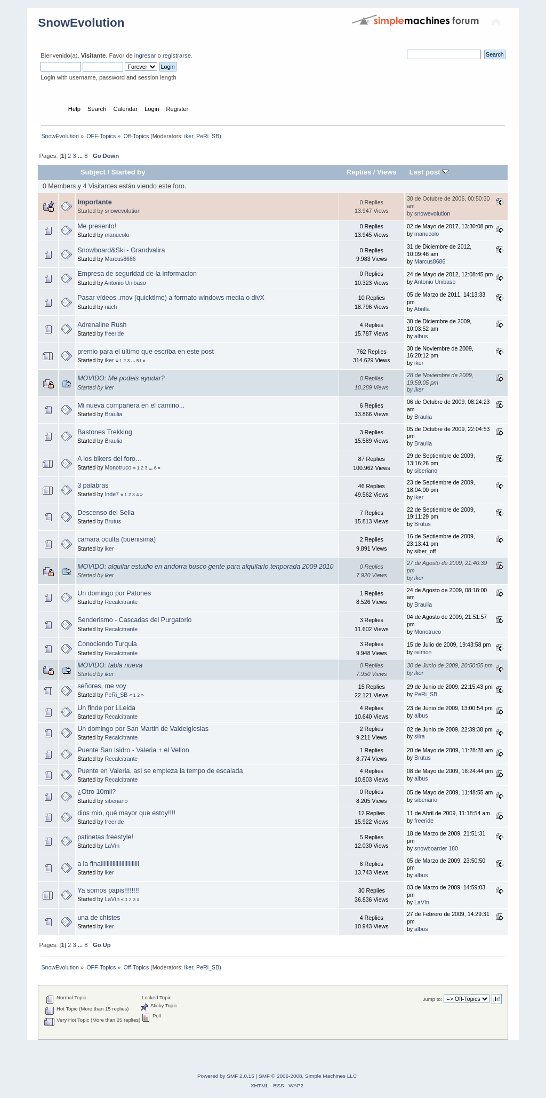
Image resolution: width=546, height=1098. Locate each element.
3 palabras (92, 485)
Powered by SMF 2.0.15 (225, 1076)
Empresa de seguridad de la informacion (137, 273)
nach (111, 307)
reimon (422, 652)
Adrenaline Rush (101, 325)
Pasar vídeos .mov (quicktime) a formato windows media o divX (170, 297)
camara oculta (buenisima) (116, 539)
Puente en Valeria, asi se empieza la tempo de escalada (160, 771)
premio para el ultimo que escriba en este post (145, 351)
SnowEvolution (81, 22)
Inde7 (112, 494)
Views (387, 172)
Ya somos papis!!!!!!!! (108, 890)
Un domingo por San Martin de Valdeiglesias (142, 729)
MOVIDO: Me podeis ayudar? (121, 378)
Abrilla (422, 309)
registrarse (177, 55)
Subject (93, 172)
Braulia (113, 414)
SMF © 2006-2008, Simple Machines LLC (308, 1076)
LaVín (112, 845)
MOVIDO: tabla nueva (109, 665)
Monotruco (118, 467)
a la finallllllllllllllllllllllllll (108, 864)
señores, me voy (101, 686)
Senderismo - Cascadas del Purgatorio (134, 620)
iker (189, 136)
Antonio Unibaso (125, 283)
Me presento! (96, 226)
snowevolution (122, 211)
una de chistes (98, 917)
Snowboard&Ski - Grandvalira (121, 250)
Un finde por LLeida (106, 708)
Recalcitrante (121, 602)
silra (419, 736)
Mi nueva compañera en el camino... (130, 405)
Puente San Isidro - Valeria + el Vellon (133, 750)
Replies (359, 172)
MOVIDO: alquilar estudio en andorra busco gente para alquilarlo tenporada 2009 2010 (205, 566)
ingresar (145, 55)
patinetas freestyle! (105, 837)
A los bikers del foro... (109, 459)
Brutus (113, 521)
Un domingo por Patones (114, 593)
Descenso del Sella (105, 512)
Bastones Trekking (104, 432)
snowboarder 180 (436, 848)
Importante (94, 202)
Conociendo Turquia (107, 644)
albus (421, 336)
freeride (114, 333)
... (81, 156)
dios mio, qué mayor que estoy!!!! (126, 813)
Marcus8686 (120, 259)
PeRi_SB (207, 136)
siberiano (425, 470)
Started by (128, 172)
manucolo (117, 235)
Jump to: (433, 999)
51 (139, 360)
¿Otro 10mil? (96, 791)
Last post (429, 172)
